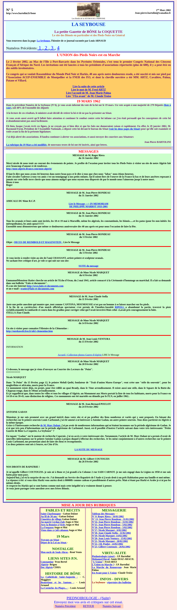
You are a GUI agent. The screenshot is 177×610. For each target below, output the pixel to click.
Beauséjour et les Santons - (57, 582)
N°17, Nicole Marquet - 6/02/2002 (109, 530)
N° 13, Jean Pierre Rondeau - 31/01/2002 (113, 519)
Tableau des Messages (103, 513)
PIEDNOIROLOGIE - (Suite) (89, 598)
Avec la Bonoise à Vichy (53, 524)
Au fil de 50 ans (49, 516)
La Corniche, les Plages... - (54, 588)
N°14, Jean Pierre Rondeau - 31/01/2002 (113, 522)
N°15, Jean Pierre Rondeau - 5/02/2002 (112, 524)
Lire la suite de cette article (88, 86)
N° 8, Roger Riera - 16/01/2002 (108, 516)
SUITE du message (88, 266)
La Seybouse (43, 40)
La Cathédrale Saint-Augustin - (59, 577)
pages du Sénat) (132, 129)
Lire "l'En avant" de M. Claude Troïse (88, 96)
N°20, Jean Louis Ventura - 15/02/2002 (112, 538)
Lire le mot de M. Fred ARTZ (88, 89)
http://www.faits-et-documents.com (45, 286)
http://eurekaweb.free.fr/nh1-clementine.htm (29, 331)
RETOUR (88, 606)
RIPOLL (120, 307)
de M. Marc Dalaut (50, 425)
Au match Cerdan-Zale (53, 522)
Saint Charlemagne (51, 513)
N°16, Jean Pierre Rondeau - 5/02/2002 (112, 527)
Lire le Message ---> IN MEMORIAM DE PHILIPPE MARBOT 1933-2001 (88, 205)
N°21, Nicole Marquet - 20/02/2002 (110, 541)
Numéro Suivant (112, 606)
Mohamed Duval (100, 559)
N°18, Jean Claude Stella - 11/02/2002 (111, 533)
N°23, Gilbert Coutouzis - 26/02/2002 (111, 546)
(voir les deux (116, 129)
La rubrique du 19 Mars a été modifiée (26, 144)
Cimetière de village (51, 519)
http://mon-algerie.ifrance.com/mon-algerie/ (29, 168)
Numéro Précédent (65, 606)
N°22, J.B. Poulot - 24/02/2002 (107, 544)
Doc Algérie (47, 567)
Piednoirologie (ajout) (103, 556)
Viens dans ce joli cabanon (55, 530)
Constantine (47, 562)
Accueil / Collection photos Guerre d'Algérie (80, 355)
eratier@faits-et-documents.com (37, 288)
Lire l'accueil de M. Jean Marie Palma (88, 92)
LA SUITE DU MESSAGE (89, 449)
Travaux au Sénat (50, 540)
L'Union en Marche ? (103, 564)
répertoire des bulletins (119, 582)
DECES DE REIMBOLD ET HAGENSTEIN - (38, 242)
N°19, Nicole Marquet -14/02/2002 (109, 535)
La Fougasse (47, 527)
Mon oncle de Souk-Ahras (54, 552)
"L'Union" (97, 562)
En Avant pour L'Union (104, 573)
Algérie (44, 564)
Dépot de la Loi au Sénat (54, 542)
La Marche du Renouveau (107, 567)
